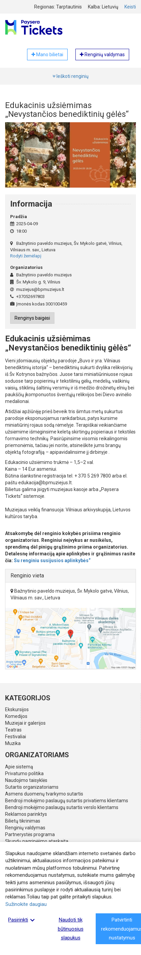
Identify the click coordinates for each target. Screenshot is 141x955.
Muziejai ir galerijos (25, 723)
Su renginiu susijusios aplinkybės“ (52, 560)
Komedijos (16, 716)
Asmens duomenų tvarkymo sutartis (44, 794)
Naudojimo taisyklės (26, 780)
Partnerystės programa (30, 834)
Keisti (130, 6)
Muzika (13, 743)
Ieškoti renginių (70, 76)
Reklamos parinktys (26, 814)
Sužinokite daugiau (26, 904)
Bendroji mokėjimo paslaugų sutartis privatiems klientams (66, 800)
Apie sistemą (19, 766)
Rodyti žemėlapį (25, 255)
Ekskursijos (17, 709)
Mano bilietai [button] (47, 54)
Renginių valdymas (25, 827)
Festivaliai (15, 736)
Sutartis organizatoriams (31, 787)
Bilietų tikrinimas (22, 821)
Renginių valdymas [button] (102, 54)
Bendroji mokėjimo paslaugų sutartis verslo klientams (61, 807)
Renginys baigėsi (32, 318)
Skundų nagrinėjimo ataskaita (36, 841)
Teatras (13, 730)
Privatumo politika (24, 773)
